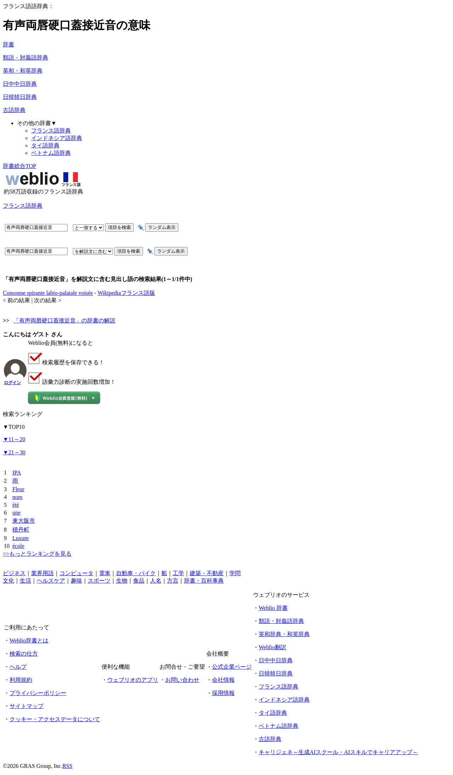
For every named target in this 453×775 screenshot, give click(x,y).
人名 (155, 581)
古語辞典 (14, 110)
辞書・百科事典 (204, 581)
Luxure (20, 538)
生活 (25, 581)
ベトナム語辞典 (51, 153)
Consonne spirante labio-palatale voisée (48, 293)
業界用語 (42, 573)
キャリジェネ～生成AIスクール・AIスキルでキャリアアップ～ (338, 752)
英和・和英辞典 (22, 71)
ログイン (12, 382)
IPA (16, 473)
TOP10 (14, 427)
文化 (8, 581)
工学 (178, 573)
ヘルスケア (51, 581)
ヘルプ (18, 667)
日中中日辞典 (20, 84)
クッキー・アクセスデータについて (55, 719)
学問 (235, 573)
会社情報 (223, 680)
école (18, 546)
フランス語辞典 (51, 131)
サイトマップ (27, 706)
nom (17, 497)
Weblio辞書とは (29, 641)
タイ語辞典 (45, 145)
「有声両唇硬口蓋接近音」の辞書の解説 (64, 321)
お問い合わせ (182, 680)
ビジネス (14, 573)
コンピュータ (76, 573)
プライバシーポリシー (38, 693)
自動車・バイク (136, 573)
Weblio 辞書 (273, 608)
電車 (104, 573)
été (15, 505)
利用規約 (21, 680)
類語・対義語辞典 (25, 58)
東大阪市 (23, 521)
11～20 (14, 439)
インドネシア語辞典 (56, 138)
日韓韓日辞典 (20, 97)
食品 (138, 581)
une (16, 513)
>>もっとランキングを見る (37, 554)
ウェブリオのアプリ (132, 680)
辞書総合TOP (19, 166)
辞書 (8, 44)
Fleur (18, 489)
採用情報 (223, 693)
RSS (67, 766)
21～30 (14, 452)
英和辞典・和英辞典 (284, 634)
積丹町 (20, 530)
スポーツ (99, 581)
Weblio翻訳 (272, 647)
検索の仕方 (24, 654)
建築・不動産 (207, 573)
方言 (172, 581)
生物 (121, 581)
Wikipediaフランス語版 (126, 293)
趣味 (76, 581)
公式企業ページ (232, 667)
